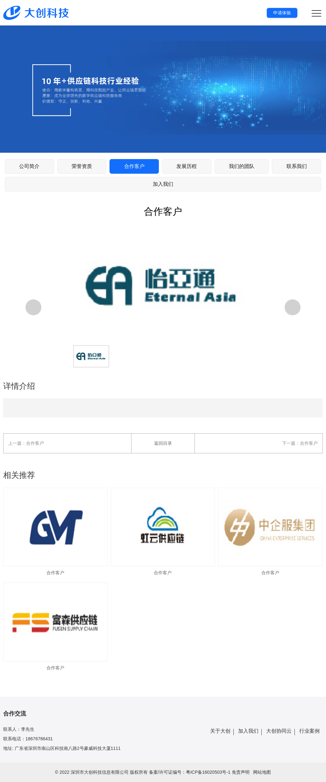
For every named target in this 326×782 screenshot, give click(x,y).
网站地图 (262, 772)
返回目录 (163, 443)
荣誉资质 (82, 166)
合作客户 (134, 166)
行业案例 (309, 731)
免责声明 (241, 772)
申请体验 (282, 12)
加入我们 (163, 184)
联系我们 (297, 166)
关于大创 (220, 731)
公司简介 (29, 166)
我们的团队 (241, 166)
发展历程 (186, 166)
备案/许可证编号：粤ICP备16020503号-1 (189, 772)
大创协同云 (279, 731)
